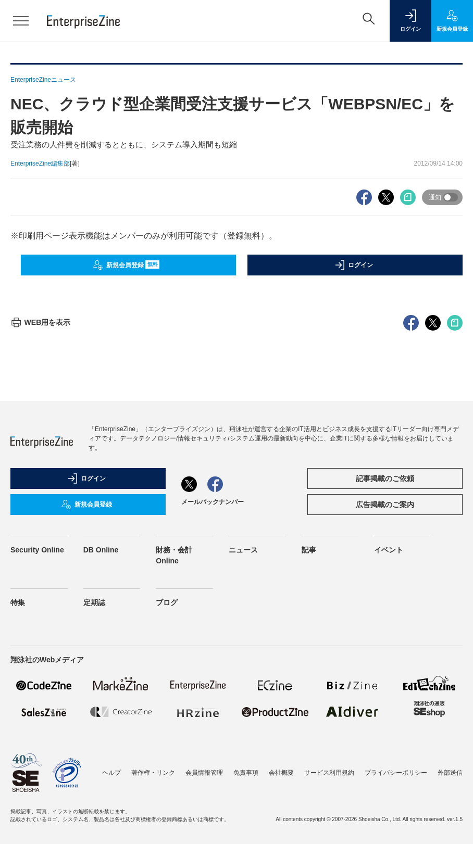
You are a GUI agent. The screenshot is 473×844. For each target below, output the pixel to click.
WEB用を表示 (40, 322)
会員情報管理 (204, 772)
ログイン (353, 265)
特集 (17, 602)
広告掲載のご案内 (385, 504)
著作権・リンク (153, 772)
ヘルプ (111, 772)
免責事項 (245, 772)
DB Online (101, 550)
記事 (309, 550)
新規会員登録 (126, 265)
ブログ (167, 602)
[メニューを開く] (21, 21)
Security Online (37, 550)
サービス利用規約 (329, 772)
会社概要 (281, 772)
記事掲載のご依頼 (385, 478)
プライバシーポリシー (396, 772)
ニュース (243, 550)
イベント (388, 550)
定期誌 (94, 602)
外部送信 (450, 772)
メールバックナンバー (212, 502)
